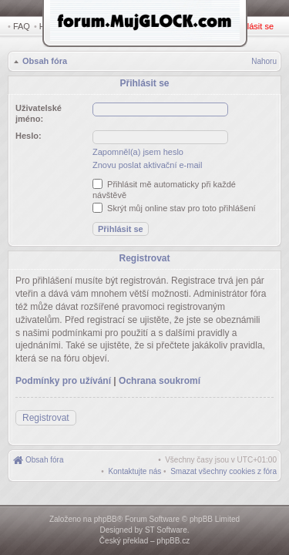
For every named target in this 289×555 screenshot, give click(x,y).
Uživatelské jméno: (38, 111)
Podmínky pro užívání (63, 374)
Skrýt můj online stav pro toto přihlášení (174, 205)
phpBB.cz (173, 540)
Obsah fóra (43, 62)
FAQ (21, 26)
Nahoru (264, 63)
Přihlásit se (256, 26)
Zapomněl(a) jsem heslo (137, 149)
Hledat (54, 26)
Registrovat (212, 26)
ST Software (166, 530)
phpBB (105, 519)
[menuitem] (223, 465)
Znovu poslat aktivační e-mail (147, 162)
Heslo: (28, 133)
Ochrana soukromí (159, 374)
